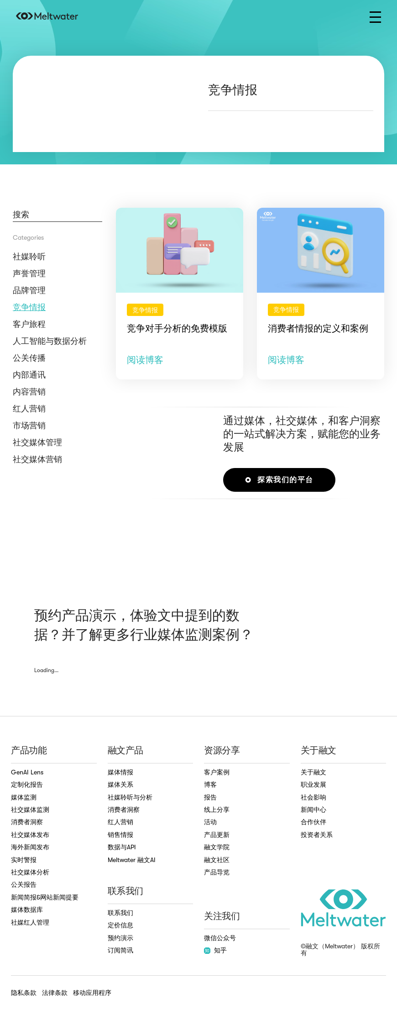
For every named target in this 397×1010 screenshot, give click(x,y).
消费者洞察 (27, 822)
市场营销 (29, 425)
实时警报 (24, 859)
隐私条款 (24, 992)
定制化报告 (27, 784)
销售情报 (120, 834)
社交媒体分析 (30, 872)
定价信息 (120, 925)
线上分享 (217, 809)
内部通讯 (29, 374)
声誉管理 (29, 273)
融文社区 (217, 859)
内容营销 (29, 391)
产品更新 (217, 834)
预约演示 (120, 938)
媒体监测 (24, 797)
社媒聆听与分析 (130, 797)
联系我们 (120, 912)
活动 (210, 822)
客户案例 (217, 772)
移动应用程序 (92, 992)
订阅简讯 (120, 950)
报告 (210, 797)
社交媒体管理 (37, 442)
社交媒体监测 (30, 809)
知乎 (215, 950)
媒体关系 (120, 784)
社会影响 (313, 797)
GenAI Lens (27, 772)
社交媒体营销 (37, 459)
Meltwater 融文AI (132, 859)
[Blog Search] (57, 215)
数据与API (122, 847)
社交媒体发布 (30, 834)
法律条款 (55, 992)
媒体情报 (120, 772)
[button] (375, 17)
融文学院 (217, 847)
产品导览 (217, 872)
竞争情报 (29, 307)
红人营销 (29, 408)
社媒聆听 (29, 256)
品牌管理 (29, 290)
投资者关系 (317, 834)
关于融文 (313, 772)
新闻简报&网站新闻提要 (44, 897)
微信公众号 (220, 938)
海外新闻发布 (30, 847)
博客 (210, 784)
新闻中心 (313, 809)
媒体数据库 (27, 909)
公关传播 (29, 358)
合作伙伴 (313, 822)
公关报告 (24, 884)
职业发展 (313, 784)
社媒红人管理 (30, 922)
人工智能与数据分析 (50, 341)
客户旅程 (29, 324)
